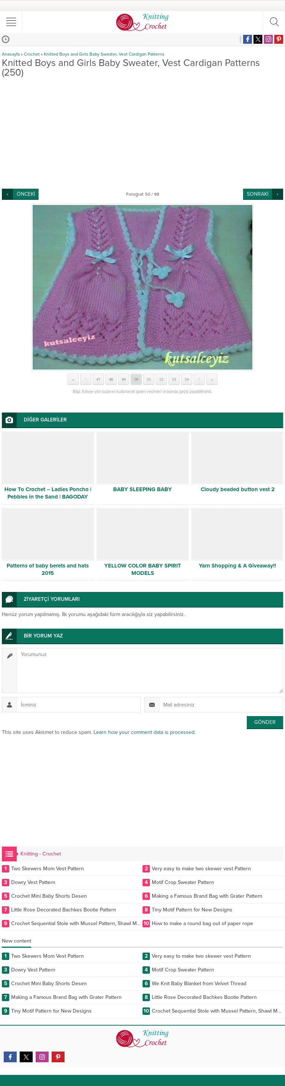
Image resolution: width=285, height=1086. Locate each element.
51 (149, 379)
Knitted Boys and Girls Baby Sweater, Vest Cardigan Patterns (104, 54)
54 (187, 379)
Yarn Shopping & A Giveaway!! (237, 565)
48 (111, 379)
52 (162, 379)
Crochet (32, 54)
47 (98, 379)
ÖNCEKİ (26, 194)
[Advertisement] (142, 133)
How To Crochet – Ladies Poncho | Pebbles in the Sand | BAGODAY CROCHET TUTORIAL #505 (47, 496)
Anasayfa (11, 54)
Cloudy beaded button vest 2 (238, 489)
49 (124, 379)
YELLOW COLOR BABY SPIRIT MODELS (142, 569)
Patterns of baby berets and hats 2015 (48, 569)
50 (136, 379)
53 (174, 379)
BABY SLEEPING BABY (142, 489)
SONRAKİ (257, 194)
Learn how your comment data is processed (144, 732)
